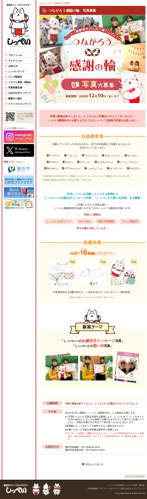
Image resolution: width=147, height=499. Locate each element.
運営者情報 (92, 488)
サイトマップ (138, 488)
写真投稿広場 (15, 87)
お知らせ (12, 66)
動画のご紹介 (15, 98)
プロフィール (15, 55)
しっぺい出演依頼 (116, 485)
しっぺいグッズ (16, 71)
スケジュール (15, 60)
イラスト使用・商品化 (19, 82)
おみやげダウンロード (19, 93)
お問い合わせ (125, 488)
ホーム (41, 3)
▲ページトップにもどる (135, 476)
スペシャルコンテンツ (19, 103)
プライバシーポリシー (109, 488)
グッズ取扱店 (15, 76)
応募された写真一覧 (94, 464)
